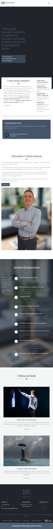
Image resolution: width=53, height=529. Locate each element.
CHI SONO (44, 505)
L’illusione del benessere (26, 420)
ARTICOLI (44, 507)
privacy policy (17, 520)
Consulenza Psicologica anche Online (26, 526)
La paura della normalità (26, 469)
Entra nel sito (7, 105)
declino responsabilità (7, 520)
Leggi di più (5, 184)
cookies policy (26, 520)
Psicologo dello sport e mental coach (33, 353)
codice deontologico (36, 520)
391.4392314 (6, 504)
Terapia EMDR (24, 296)
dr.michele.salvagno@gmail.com (9, 508)
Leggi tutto (26, 429)
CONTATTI (44, 509)
